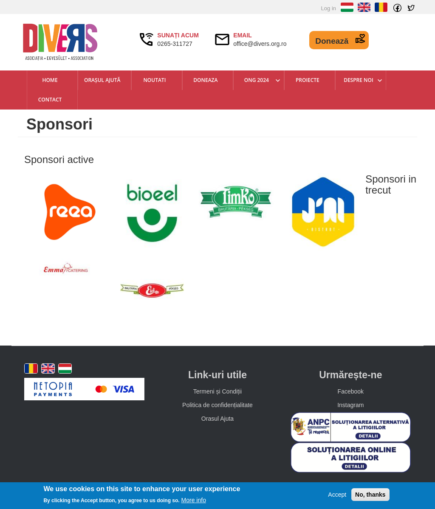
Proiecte (307, 80)
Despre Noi (358, 80)
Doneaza (205, 80)
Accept (337, 494)
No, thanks (370, 494)
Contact (50, 99)
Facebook (351, 391)
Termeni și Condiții (217, 391)
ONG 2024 (256, 80)
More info (193, 500)
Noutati (154, 80)
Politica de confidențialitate (217, 405)
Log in (328, 8)
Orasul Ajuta (217, 418)
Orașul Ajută (102, 80)
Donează (331, 41)
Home (49, 80)
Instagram (350, 405)
